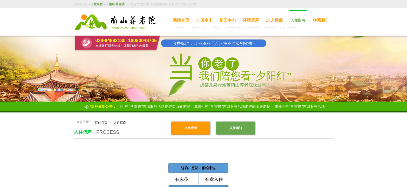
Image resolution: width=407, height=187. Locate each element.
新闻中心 (227, 20)
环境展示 (251, 20)
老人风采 (274, 20)
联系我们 (321, 20)
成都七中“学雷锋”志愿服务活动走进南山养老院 (153, 107)
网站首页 (181, 20)
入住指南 (297, 20)
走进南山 (204, 20)
